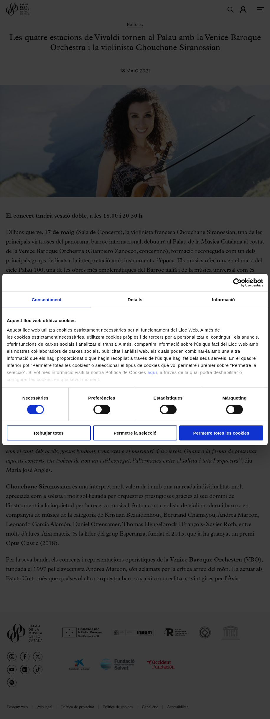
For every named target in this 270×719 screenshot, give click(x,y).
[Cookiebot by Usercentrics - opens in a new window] (237, 282)
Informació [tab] (223, 299)
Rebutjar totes (49, 432)
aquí (152, 372)
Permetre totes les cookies (221, 432)
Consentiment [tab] (46, 299)
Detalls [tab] (135, 299)
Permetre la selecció (134, 432)
